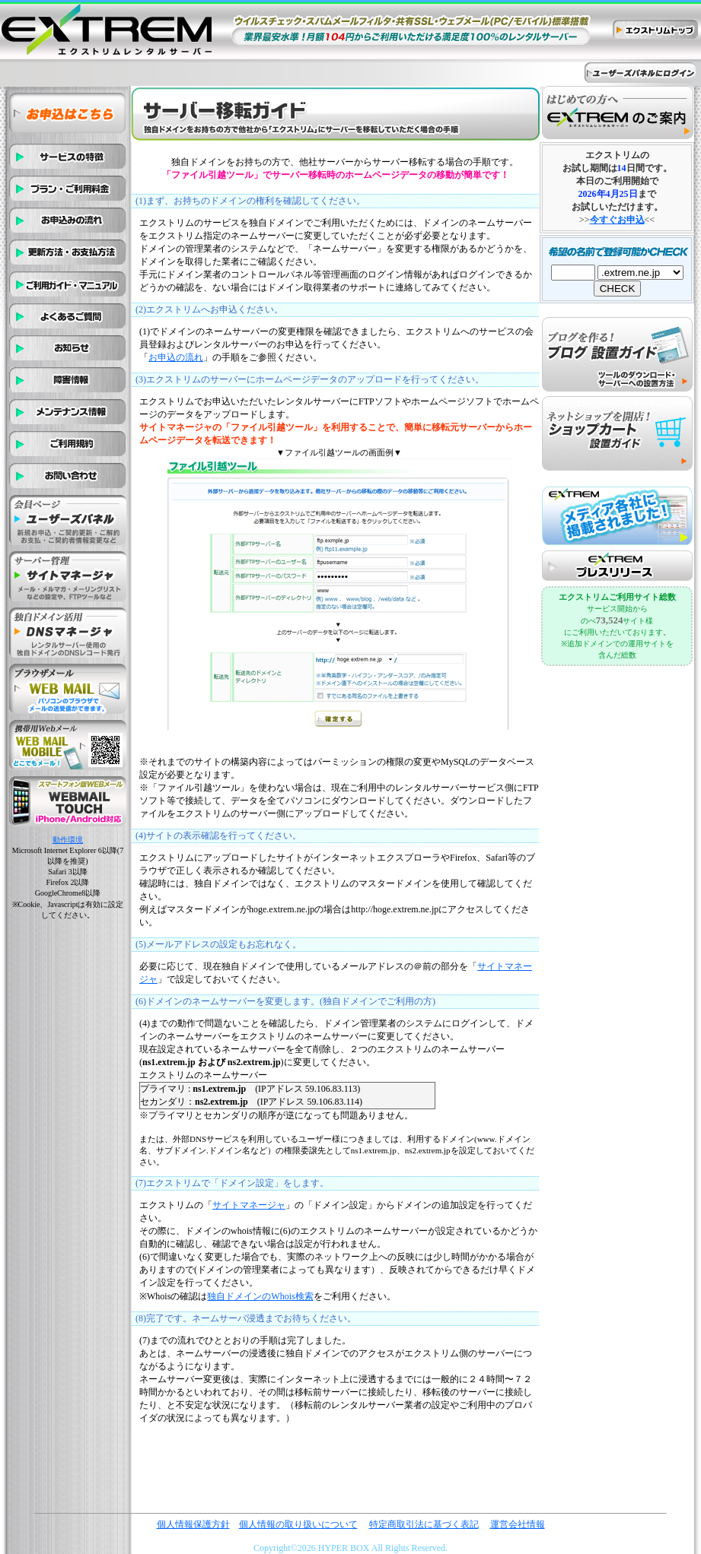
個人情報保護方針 (193, 1524)
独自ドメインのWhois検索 (260, 1296)
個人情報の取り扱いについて (298, 1524)
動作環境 (68, 840)
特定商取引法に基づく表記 (424, 1524)
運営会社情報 (517, 1524)
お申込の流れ (175, 357)
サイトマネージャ (248, 1205)
